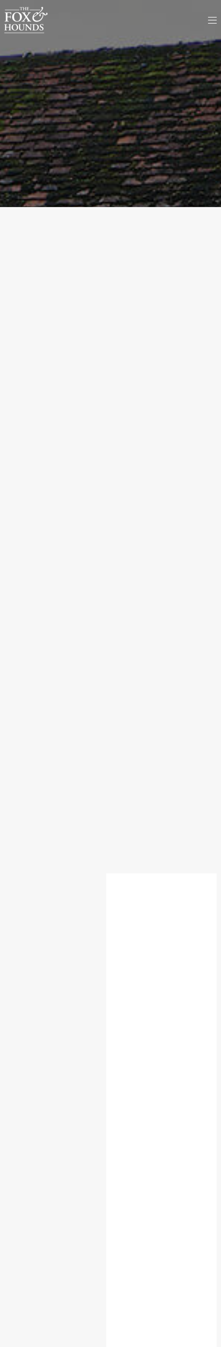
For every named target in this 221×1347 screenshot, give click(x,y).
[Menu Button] (212, 20)
